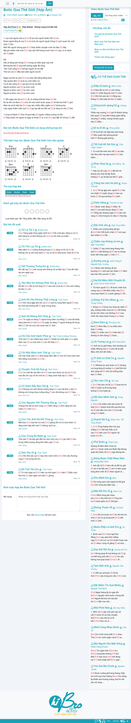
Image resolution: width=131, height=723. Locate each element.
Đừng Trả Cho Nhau (103, 299)
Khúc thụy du (100, 163)
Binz (115, 478)
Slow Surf (26, 239)
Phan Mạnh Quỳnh (15, 15)
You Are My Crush (102, 666)
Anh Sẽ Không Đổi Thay (33, 316)
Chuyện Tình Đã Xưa (31, 369)
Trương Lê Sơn (116, 203)
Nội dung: (7, 496)
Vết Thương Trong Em (32, 266)
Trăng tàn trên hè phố (104, 183)
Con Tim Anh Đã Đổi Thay (34, 419)
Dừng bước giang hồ (104, 105)
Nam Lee (117, 491)
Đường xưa (98, 260)
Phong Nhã (115, 128)
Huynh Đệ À (99, 419)
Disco (24, 259)
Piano (24, 192)
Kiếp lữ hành (99, 85)
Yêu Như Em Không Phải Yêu (36, 282)
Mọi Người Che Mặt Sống (106, 643)
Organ (32, 192)
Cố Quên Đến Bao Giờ (32, 385)
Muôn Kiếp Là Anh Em (105, 526)
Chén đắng (98, 202)
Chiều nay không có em (105, 241)
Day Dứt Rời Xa (101, 549)
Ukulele (17, 192)
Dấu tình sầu (99, 225)
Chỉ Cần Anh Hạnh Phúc (33, 335)
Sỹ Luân (115, 381)
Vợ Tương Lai (100, 341)
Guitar (9, 192)
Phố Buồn (98, 441)
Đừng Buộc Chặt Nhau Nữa (107, 458)
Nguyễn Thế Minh (99, 588)
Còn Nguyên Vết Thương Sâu (36, 402)
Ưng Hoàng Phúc (13, 31)
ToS (108, 721)
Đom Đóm (98, 322)
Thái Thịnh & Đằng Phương (62, 336)
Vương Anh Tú (120, 549)
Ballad (43, 15)
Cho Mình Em (100, 477)
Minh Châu (116, 86)
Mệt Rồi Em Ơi (100, 491)
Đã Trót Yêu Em (28, 469)
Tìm (49, 3)
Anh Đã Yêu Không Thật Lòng (36, 299)
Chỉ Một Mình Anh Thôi (32, 352)
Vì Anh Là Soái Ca (102, 358)
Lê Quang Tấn (55, 15)
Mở (97, 16)
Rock (24, 462)
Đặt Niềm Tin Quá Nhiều (106, 585)
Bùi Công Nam (118, 342)
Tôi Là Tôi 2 (26, 229)
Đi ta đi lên (98, 127)
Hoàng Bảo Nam (101, 461)
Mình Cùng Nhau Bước (105, 627)
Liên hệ (116, 721)
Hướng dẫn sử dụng (103, 67)
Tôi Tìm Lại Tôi (28, 246)
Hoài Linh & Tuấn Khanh (104, 283)
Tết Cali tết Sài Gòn (103, 144)
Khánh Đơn (41, 230)
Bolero (25, 479)
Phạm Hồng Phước (99, 647)
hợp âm (10, 161)
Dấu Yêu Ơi (26, 452)
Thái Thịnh (61, 300)
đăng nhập (39, 515)
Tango (25, 362)
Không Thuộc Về (101, 507)
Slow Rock (26, 309)
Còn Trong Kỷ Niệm (30, 435)
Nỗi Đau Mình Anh (102, 397)
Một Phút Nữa (100, 607)
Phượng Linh (114, 322)
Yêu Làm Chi (99, 380)
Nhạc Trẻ (32, 15)
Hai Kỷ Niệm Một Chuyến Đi (108, 280)
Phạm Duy (113, 442)
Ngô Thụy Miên (118, 225)
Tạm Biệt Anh (100, 565)
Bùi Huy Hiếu (119, 608)
